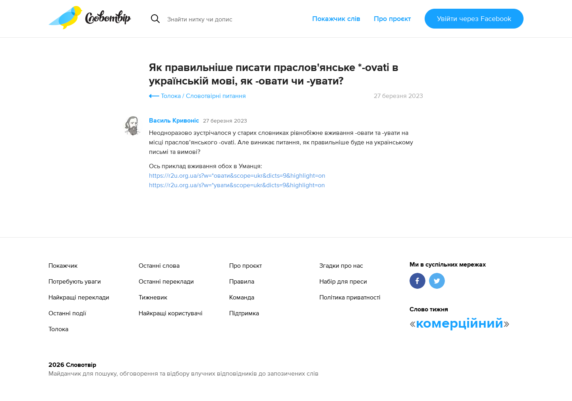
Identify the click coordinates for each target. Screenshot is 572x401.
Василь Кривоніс (174, 121)
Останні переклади (166, 281)
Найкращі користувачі (171, 313)
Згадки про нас (341, 265)
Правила (241, 281)
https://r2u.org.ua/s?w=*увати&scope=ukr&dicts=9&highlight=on (237, 184)
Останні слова (159, 265)
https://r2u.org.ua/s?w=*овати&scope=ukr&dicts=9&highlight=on (237, 175)
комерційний (459, 324)
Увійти (474, 18)
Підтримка (244, 313)
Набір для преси (343, 281)
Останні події (67, 313)
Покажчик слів (336, 18)
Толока (171, 95)
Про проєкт (392, 18)
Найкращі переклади (78, 297)
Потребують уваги (74, 281)
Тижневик (153, 297)
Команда (241, 297)
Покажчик (62, 265)
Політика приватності (350, 297)
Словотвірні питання (216, 95)
